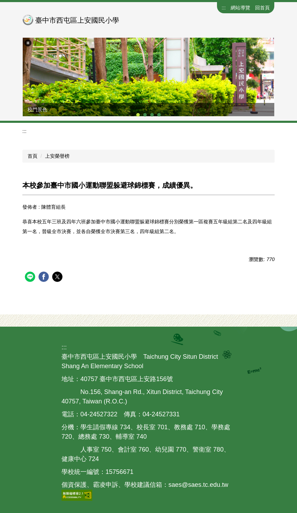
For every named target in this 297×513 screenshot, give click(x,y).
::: (224, 7)
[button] (27, 42)
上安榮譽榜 (57, 156)
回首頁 (262, 7)
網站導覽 (240, 7)
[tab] (138, 115)
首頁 (32, 156)
